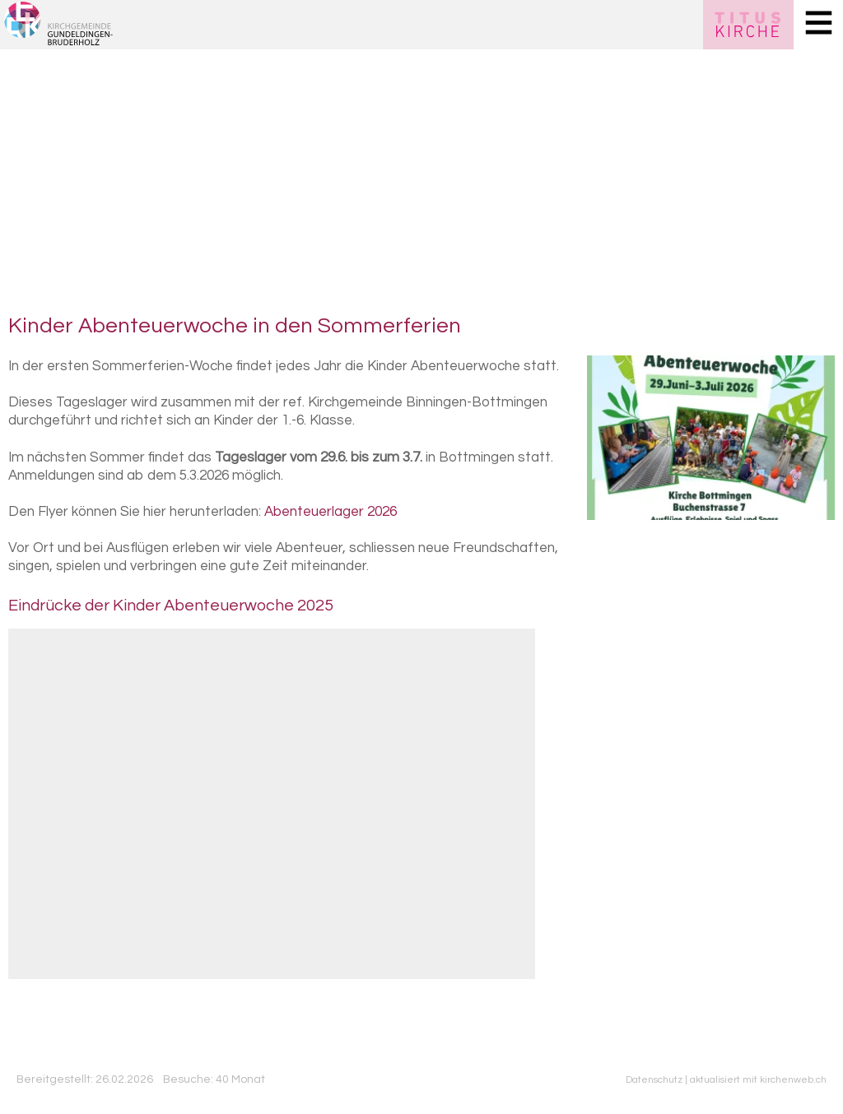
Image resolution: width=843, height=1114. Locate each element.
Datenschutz (654, 1079)
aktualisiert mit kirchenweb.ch (758, 1079)
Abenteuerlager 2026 (330, 511)
